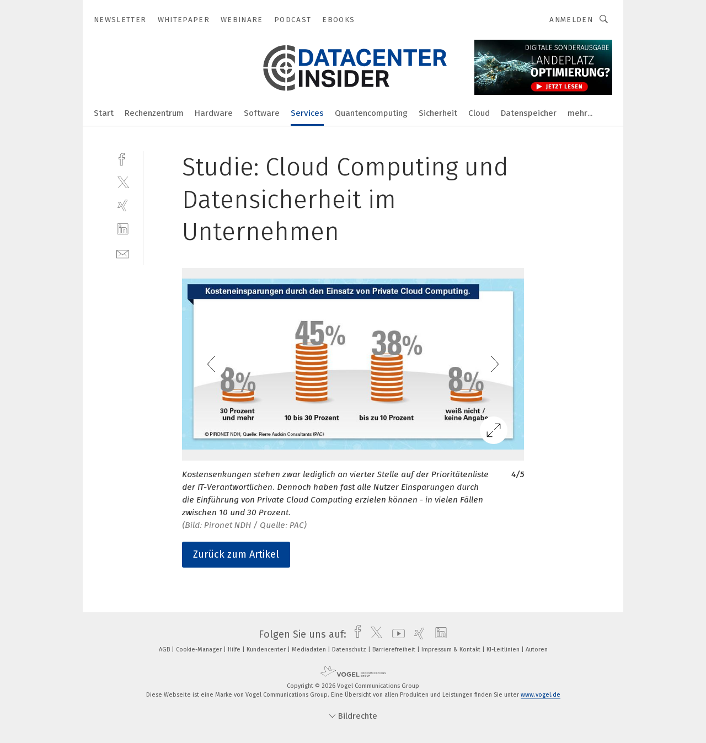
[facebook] (123, 158)
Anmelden (571, 19)
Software (262, 113)
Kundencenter (267, 649)
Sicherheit (438, 113)
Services (307, 113)
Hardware (214, 113)
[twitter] (123, 182)
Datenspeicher (529, 113)
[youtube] (396, 634)
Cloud (479, 113)
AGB (165, 649)
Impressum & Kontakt (451, 649)
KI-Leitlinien (503, 649)
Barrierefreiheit (394, 649)
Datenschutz (350, 649)
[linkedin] (123, 229)
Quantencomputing (371, 113)
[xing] (123, 205)
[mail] (123, 253)
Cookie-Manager (199, 649)
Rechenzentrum (154, 113)
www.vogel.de (540, 694)
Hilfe (235, 649)
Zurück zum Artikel (236, 554)
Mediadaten (310, 649)
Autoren (537, 649)
